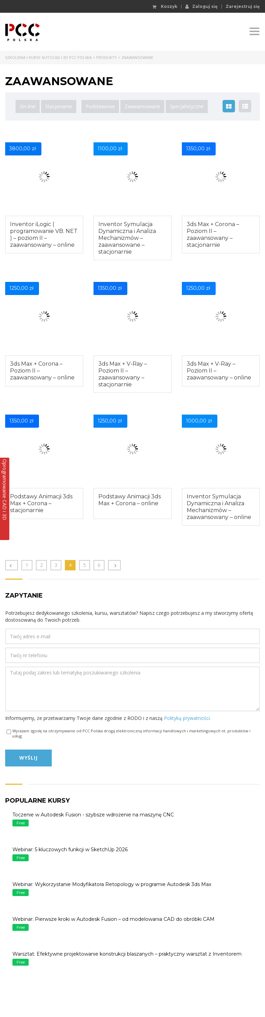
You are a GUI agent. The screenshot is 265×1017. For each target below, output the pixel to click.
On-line (28, 106)
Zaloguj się (201, 6)
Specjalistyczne (187, 106)
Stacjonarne (58, 106)
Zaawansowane (142, 106)
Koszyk (165, 6)
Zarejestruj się (243, 6)
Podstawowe (100, 106)
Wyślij (28, 757)
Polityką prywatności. (187, 718)
